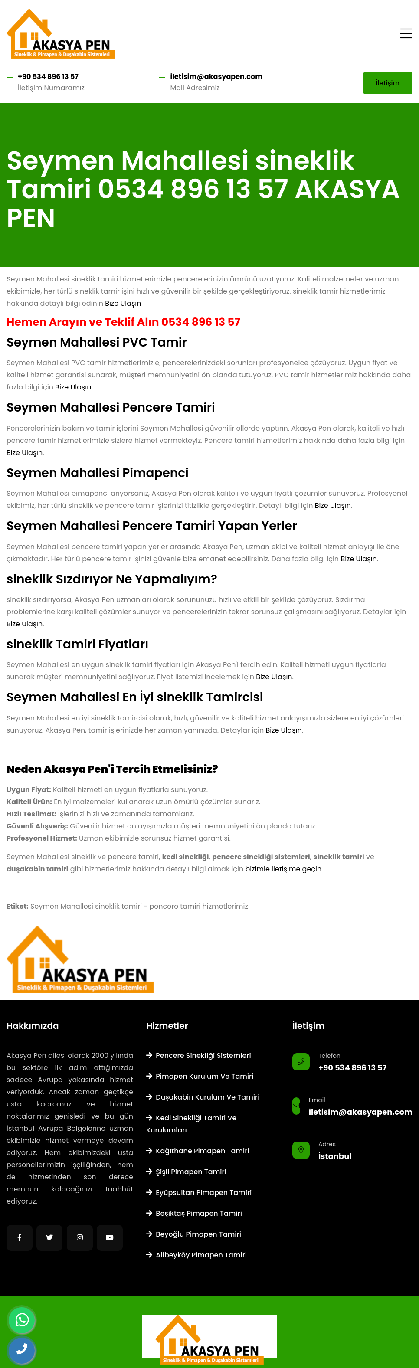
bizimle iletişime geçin (284, 869)
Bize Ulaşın (123, 303)
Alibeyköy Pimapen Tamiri (196, 1255)
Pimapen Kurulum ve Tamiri (199, 1076)
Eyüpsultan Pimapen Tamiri (199, 1193)
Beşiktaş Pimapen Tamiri (194, 1213)
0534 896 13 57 (200, 322)
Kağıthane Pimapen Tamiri (197, 1151)
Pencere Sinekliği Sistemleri (198, 1055)
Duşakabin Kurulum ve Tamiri (202, 1097)
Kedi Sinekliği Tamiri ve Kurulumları (191, 1124)
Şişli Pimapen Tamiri (186, 1172)
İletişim (387, 83)
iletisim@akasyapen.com (216, 77)
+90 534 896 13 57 (48, 77)
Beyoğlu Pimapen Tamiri (193, 1234)
